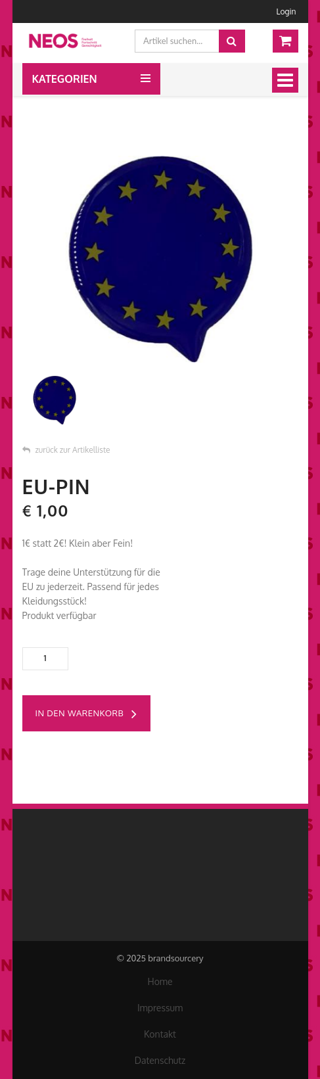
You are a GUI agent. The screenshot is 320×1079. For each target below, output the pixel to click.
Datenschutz (160, 1060)
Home (159, 981)
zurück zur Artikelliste (66, 450)
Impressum (160, 1007)
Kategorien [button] (64, 78)
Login (286, 11)
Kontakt (160, 1034)
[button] (145, 73)
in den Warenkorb (86, 714)
